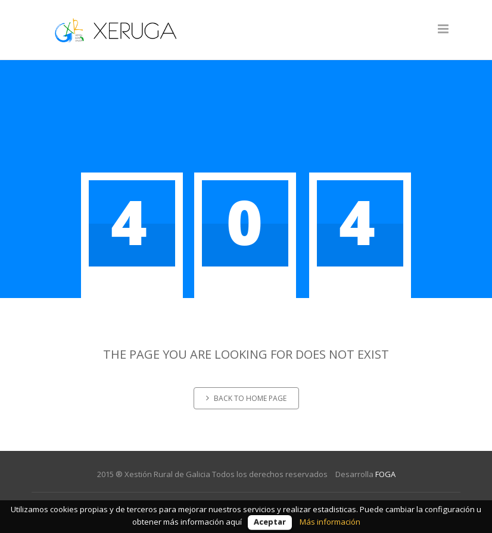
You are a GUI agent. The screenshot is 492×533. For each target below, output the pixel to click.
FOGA (385, 474)
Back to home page (246, 398)
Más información (330, 521)
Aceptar (270, 521)
